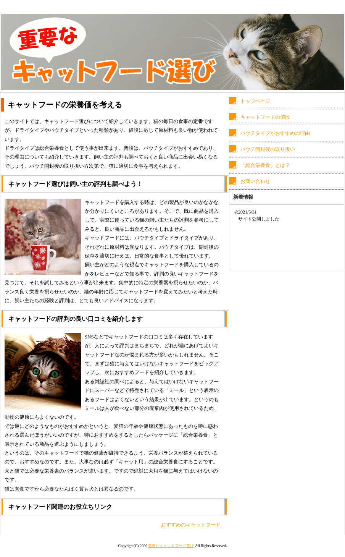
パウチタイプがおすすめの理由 (275, 133)
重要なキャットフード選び (171, 546)
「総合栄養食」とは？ (265, 165)
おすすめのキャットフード (191, 525)
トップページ (255, 101)
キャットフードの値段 (265, 117)
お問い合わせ (255, 181)
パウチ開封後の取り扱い (267, 149)
